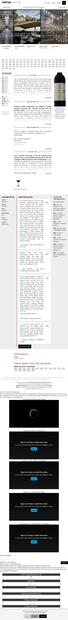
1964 (60, 64)
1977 (28, 64)
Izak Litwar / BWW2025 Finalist (59, 229)
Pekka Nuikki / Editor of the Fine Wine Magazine (59, 216)
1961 (3, 66)
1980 (17, 64)
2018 (24, 60)
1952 (17, 66)
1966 (56, 64)
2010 (53, 60)
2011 (49, 60)
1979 (21, 64)
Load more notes (24, 346)
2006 (3, 62)
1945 (28, 66)
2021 (13, 60)
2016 (31, 60)
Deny (27, 616)
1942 (35, 66)
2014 (39, 60)
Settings (34, 616)
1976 (31, 64)
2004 (10, 62)
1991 (46, 62)
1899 (6, 68)
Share (64, 563)
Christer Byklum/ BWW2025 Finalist (59, 254)
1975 (35, 64)
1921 (60, 66)
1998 (28, 62)
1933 (46, 66)
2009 (56, 60)
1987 (60, 62)
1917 (64, 66)
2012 (46, 60)
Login (53, 2)
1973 (39, 64)
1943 (31, 66)
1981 (13, 64)
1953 (13, 66)
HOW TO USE (62, 7)
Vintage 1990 (32, 152)
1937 (39, 66)
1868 (13, 68)
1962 (64, 64)
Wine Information (32, 127)
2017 (28, 60)
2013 (42, 60)
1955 (10, 66)
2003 (13, 62)
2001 (21, 62)
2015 (35, 60)
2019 (21, 60)
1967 (53, 64)
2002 (17, 62)
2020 (17, 60)
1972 (42, 64)
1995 (39, 62)
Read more (48, 97)
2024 (3, 60)
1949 (21, 66)
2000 (24, 62)
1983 (6, 64)
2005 (6, 62)
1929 (53, 66)
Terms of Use (33, 612)
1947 (24, 66)
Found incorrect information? (6, 112)
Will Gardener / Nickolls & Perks (59, 223)
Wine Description (33, 102)
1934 (42, 66)
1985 (3, 64)
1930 (49, 66)
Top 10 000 (47, 2)
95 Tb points (32, 75)
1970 (46, 64)
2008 (60, 60)
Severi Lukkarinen (58, 234)
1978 (24, 64)
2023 (6, 60)
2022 (10, 60)
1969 (49, 64)
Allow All (43, 616)
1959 (6, 66)
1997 (31, 62)
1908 (3, 68)
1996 (35, 62)
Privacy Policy (42, 612)
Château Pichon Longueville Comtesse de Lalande (28, 35)
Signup (59, 2)
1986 (64, 62)
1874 (10, 68)
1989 (53, 62)
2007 (64, 60)
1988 (56, 62)
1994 (42, 62)
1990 (49, 62)
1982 (10, 64)
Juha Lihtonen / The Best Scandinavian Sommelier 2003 (59, 207)
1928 (56, 66)
